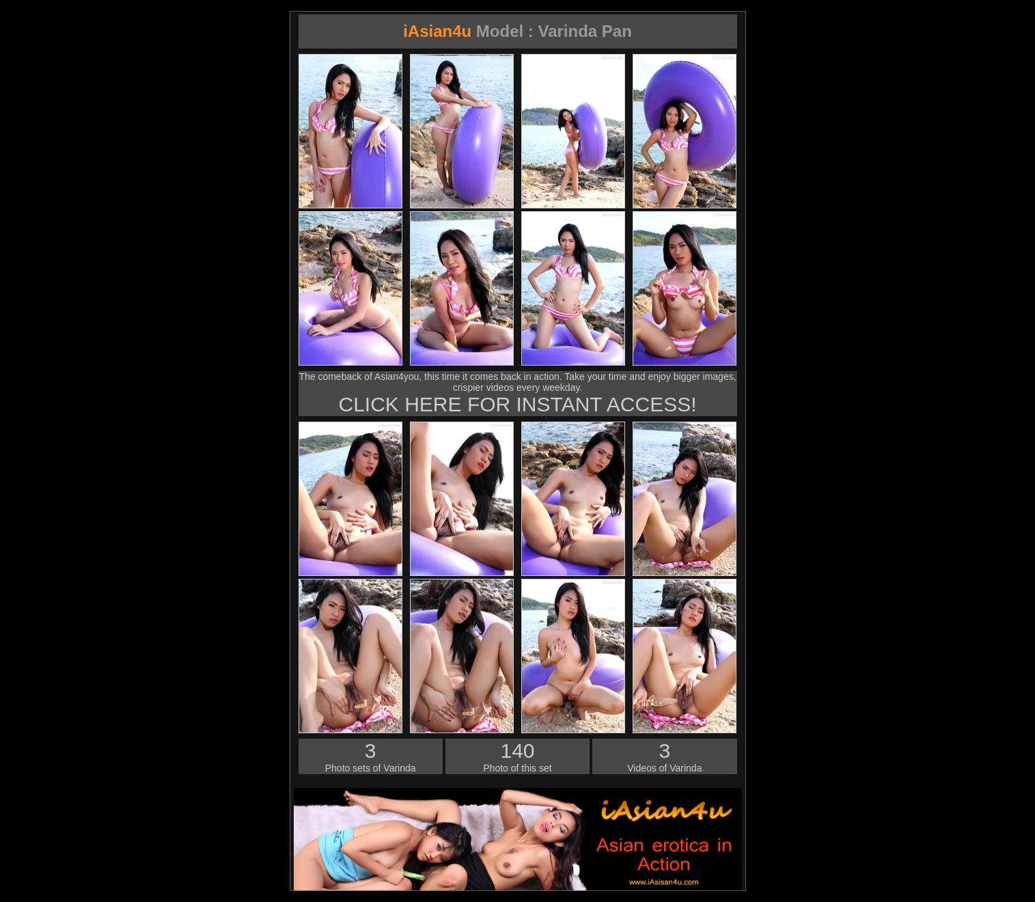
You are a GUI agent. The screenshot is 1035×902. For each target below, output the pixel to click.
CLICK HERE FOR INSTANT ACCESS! (518, 404)
